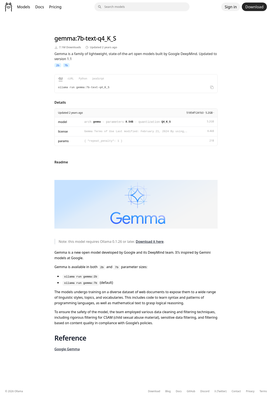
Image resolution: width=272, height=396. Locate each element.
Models (23, 6)
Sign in (231, 6)
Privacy (250, 391)
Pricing (55, 6)
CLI (60, 78)
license (63, 131)
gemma (64, 38)
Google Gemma (67, 349)
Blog (168, 391)
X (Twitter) (220, 391)
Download (254, 6)
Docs (39, 6)
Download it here (150, 241)
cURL (71, 78)
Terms (263, 391)
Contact (236, 391)
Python (83, 78)
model (62, 122)
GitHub (191, 391)
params (63, 141)
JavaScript (98, 78)
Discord (205, 391)
